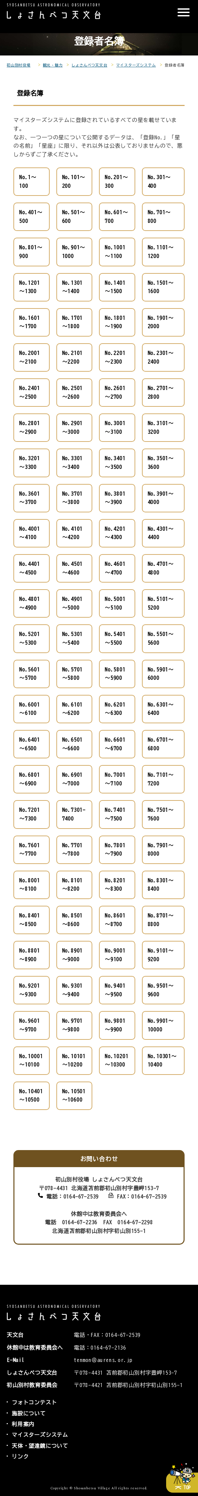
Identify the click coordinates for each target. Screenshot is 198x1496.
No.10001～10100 (31, 1060)
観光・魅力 (53, 65)
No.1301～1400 (72, 287)
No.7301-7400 (74, 814)
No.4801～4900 (29, 603)
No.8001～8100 (29, 885)
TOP (187, 1487)
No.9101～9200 (161, 955)
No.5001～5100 (115, 603)
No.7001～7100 (115, 779)
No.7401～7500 (115, 814)
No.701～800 (159, 217)
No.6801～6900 (29, 779)
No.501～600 (74, 217)
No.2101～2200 (72, 357)
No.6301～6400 (161, 709)
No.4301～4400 (161, 533)
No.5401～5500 (115, 638)
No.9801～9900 (115, 1025)
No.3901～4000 (161, 498)
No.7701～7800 (72, 850)
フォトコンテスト (34, 1402)
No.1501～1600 (161, 287)
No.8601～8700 (115, 920)
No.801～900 (31, 252)
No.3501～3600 (161, 463)
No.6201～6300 (115, 709)
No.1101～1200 (161, 252)
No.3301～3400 (72, 463)
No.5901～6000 (161, 674)
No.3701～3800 (72, 498)
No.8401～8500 (29, 920)
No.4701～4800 (161, 568)
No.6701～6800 (161, 744)
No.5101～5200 (161, 603)
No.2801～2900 (29, 427)
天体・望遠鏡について (40, 1446)
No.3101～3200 (161, 427)
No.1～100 (28, 181)
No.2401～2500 (29, 392)
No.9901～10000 (161, 1025)
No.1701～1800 (72, 322)
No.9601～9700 (29, 1025)
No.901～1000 (74, 252)
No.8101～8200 (72, 885)
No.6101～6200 (72, 709)
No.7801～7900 (115, 850)
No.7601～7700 (29, 850)
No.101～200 (74, 181)
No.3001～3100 (115, 427)
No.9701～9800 (72, 1025)
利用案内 (23, 1424)
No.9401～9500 (115, 990)
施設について (29, 1413)
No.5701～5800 (72, 674)
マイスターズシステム (136, 65)
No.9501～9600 (161, 990)
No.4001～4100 (29, 533)
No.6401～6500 (29, 744)
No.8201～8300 (115, 885)
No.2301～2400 (161, 357)
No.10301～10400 (162, 1060)
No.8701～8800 (161, 920)
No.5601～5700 (29, 674)
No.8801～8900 (29, 955)
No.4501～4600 (72, 568)
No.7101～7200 (161, 779)
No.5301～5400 (72, 638)
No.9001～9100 (115, 955)
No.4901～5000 (72, 603)
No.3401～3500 (115, 463)
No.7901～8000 (161, 850)
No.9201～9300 (29, 990)
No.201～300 (116, 181)
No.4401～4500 (29, 568)
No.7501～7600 (161, 814)
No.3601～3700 (29, 498)
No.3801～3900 (115, 498)
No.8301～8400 (161, 885)
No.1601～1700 (29, 322)
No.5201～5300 (29, 638)
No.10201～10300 (116, 1060)
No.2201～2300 (115, 357)
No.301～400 (159, 181)
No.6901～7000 (72, 779)
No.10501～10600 (74, 1096)
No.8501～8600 (72, 920)
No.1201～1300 (29, 287)
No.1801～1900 (115, 322)
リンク (20, 1456)
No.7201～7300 (29, 814)
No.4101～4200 (72, 533)
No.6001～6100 (29, 709)
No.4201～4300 (115, 533)
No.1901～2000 (161, 322)
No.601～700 (116, 217)
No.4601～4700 (115, 568)
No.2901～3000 (72, 427)
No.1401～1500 (115, 287)
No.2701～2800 (161, 392)
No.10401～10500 (31, 1096)
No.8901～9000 (72, 955)
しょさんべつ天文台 (89, 65)
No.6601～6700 (115, 744)
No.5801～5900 (115, 674)
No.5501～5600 (161, 638)
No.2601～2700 (115, 392)
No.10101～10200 (74, 1060)
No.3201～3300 (29, 463)
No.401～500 (31, 217)
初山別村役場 (19, 65)
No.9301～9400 (72, 990)
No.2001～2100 (29, 357)
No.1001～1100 (115, 252)
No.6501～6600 (72, 744)
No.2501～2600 (72, 392)
